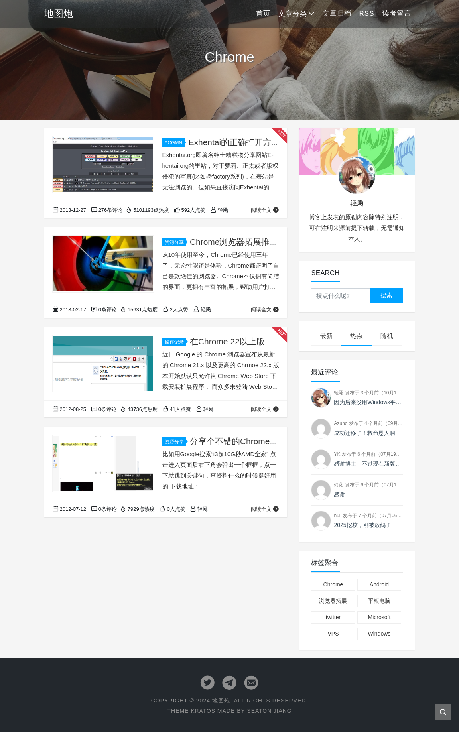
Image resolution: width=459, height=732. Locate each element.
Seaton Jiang (269, 711)
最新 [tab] (326, 336)
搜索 (386, 295)
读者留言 (396, 13)
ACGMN (175, 143)
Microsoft (379, 617)
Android (379, 584)
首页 (263, 13)
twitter (333, 617)
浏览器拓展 (333, 601)
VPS (333, 633)
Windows (379, 633)
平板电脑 (379, 601)
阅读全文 (265, 210)
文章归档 (337, 13)
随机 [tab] (386, 336)
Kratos (202, 711)
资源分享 (175, 242)
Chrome (333, 584)
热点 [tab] (356, 336)
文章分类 (292, 14)
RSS (366, 13)
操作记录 (175, 342)
